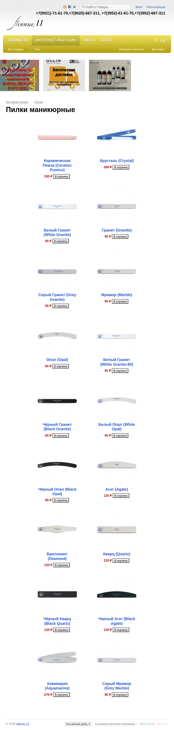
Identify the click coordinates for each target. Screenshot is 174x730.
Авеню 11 (18, 40)
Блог (106, 40)
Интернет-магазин (56, 40)
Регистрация (156, 7)
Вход (139, 7)
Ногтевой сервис (17, 102)
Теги (37, 49)
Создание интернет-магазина (115, 723)
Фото (89, 40)
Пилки (38, 102)
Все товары (15, 49)
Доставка (158, 49)
